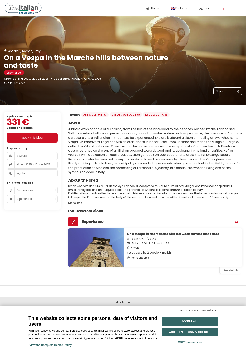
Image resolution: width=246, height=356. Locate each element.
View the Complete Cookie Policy (50, 345)
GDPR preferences (190, 342)
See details (231, 270)
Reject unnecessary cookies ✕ (198, 310)
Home (153, 8)
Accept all (189, 321)
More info (75, 203)
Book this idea (32, 137)
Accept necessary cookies (189, 332)
